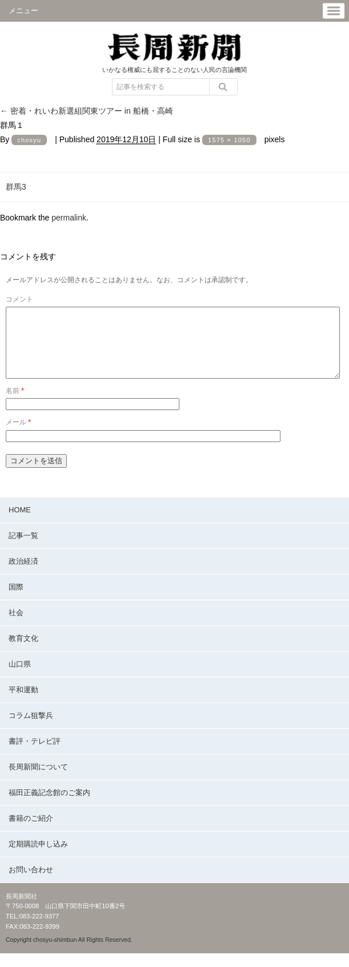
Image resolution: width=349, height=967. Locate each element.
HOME (20, 523)
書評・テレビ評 (35, 755)
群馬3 (16, 186)
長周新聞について (38, 780)
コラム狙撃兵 (31, 729)
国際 (16, 600)
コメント (19, 299)
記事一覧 (23, 549)
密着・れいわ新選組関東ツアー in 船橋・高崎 (86, 110)
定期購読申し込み (38, 857)
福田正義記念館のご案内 (49, 806)
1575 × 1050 (229, 140)
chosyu (29, 140)
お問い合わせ (31, 883)
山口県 (20, 677)
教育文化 (23, 652)
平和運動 (23, 703)
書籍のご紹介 (31, 832)
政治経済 (23, 575)
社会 (16, 626)
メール (18, 436)
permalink (68, 217)
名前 (15, 404)
